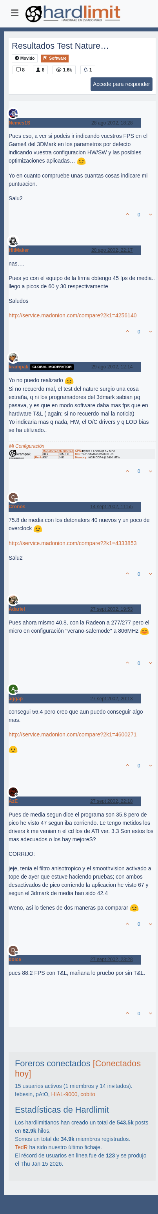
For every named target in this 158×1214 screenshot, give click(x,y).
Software (54, 58)
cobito (87, 1094)
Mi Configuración (26, 446)
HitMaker (19, 250)
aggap (16, 698)
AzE (13, 801)
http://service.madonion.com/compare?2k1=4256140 (72, 315)
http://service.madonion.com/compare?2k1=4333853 (72, 543)
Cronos (17, 506)
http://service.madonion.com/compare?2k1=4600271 (72, 734)
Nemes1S (19, 123)
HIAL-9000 (64, 1094)
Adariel (17, 609)
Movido (25, 58)
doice (15, 959)
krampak (18, 367)
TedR (21, 1147)
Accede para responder (121, 84)
